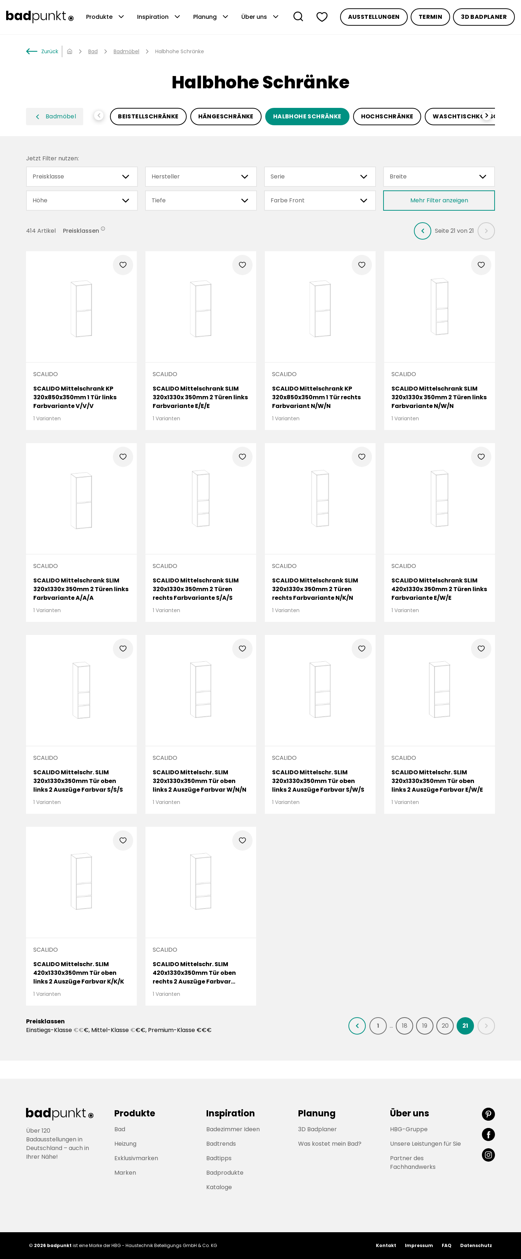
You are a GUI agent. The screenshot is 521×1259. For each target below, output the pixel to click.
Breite (439, 176)
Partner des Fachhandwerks (413, 1162)
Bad (93, 51)
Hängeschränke (226, 116)
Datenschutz (476, 1245)
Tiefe (201, 200)
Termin (430, 17)
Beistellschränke (148, 116)
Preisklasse (82, 176)
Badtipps (219, 1158)
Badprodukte (224, 1173)
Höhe (82, 200)
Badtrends (221, 1144)
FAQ (447, 1245)
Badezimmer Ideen (233, 1129)
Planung (211, 17)
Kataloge (219, 1187)
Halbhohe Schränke (307, 116)
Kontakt (386, 1245)
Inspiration (159, 17)
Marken (125, 1173)
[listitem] (422, 231)
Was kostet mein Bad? (329, 1144)
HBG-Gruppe (409, 1129)
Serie (320, 176)
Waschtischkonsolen (471, 116)
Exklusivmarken (136, 1158)
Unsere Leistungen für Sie (425, 1144)
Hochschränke (387, 116)
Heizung (125, 1144)
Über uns (260, 17)
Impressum (419, 1245)
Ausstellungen (374, 17)
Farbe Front (320, 200)
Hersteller (201, 176)
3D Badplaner (484, 17)
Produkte (106, 17)
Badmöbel (126, 51)
